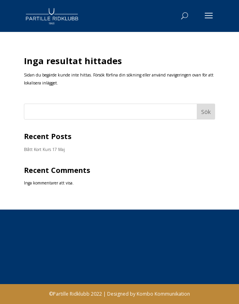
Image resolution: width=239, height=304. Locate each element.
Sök (206, 112)
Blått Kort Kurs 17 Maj (44, 149)
